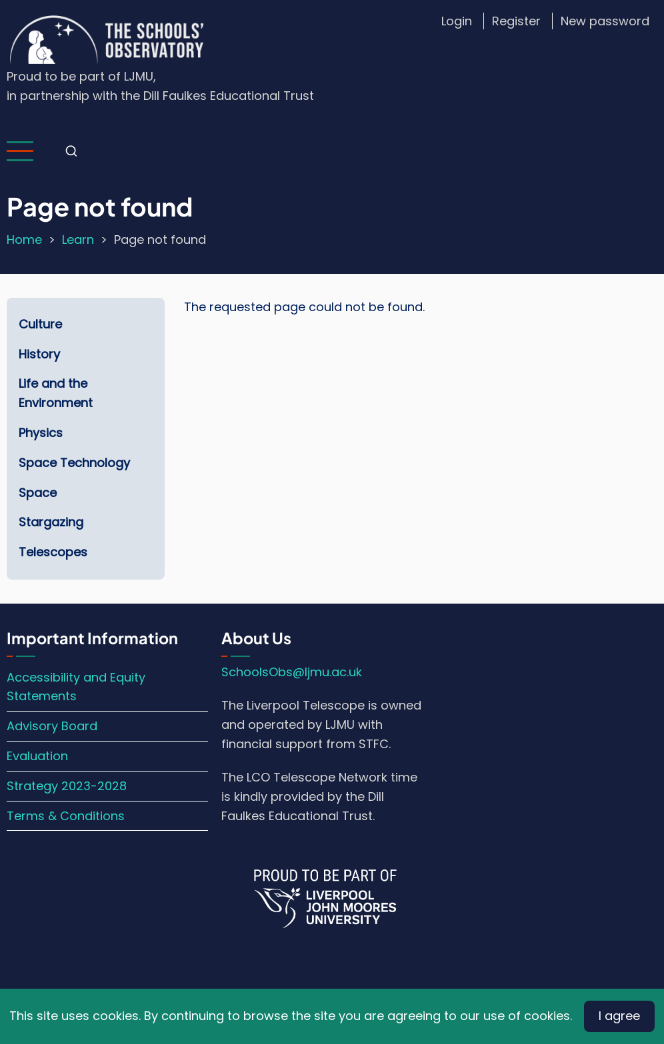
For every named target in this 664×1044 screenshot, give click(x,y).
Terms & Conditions (66, 815)
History (39, 354)
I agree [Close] (619, 1015)
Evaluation (37, 756)
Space (38, 492)
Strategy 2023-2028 (67, 786)
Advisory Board (52, 726)
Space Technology (74, 462)
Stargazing (51, 522)
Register (516, 21)
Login (456, 21)
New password (605, 21)
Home (24, 239)
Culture (40, 324)
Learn (78, 239)
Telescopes (53, 552)
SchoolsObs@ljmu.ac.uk (291, 672)
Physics (41, 432)
